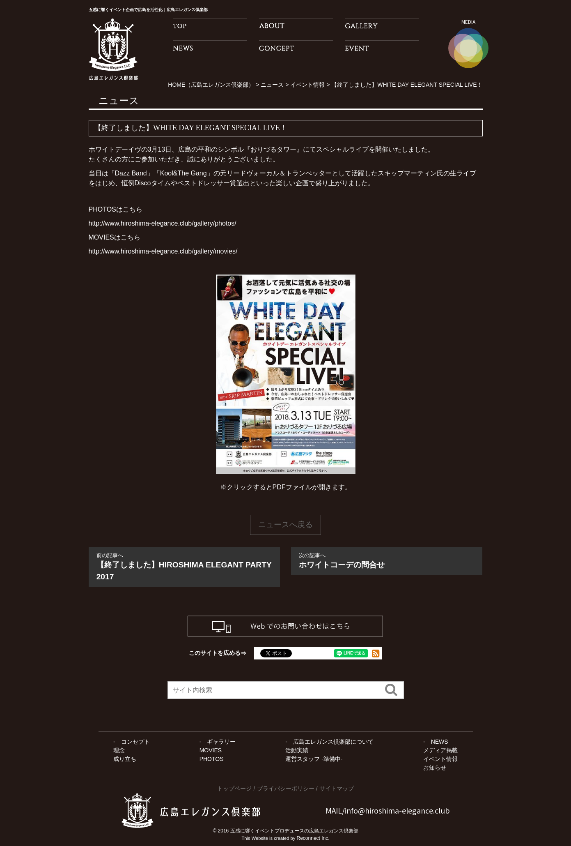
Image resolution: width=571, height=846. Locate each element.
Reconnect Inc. (313, 838)
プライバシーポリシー (285, 788)
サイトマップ (336, 788)
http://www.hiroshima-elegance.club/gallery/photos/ (162, 223)
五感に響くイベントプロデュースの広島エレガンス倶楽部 (294, 831)
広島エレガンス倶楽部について (333, 741)
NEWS (439, 741)
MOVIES (211, 750)
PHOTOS (212, 759)
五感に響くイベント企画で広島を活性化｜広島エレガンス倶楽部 (160, 9)
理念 (119, 750)
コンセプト (135, 741)
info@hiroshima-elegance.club (397, 810)
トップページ (234, 788)
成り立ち (124, 759)
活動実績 (296, 750)
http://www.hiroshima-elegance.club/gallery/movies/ (163, 251)
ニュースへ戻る (285, 524)
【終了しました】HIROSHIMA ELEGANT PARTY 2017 (184, 566)
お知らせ (434, 767)
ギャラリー (221, 741)
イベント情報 (440, 759)
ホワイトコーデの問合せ (387, 560)
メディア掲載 (440, 750)
